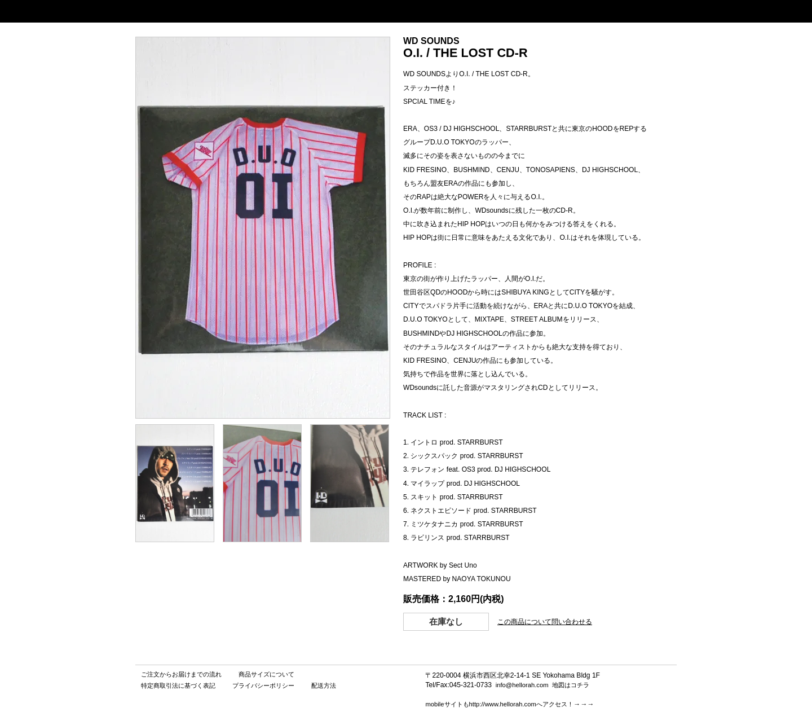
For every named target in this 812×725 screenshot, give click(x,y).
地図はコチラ (570, 685)
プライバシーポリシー (263, 685)
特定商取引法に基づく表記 (178, 685)
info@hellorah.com (522, 685)
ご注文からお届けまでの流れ (181, 674)
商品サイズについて (266, 674)
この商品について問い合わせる (544, 622)
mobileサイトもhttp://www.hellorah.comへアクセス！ (499, 704)
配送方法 (323, 685)
